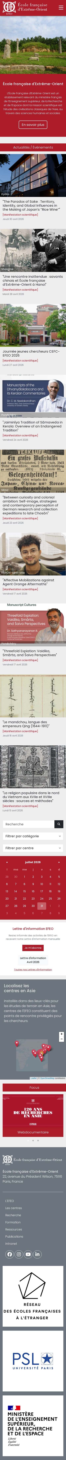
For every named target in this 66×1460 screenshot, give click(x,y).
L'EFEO (9, 1201)
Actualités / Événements (33, 147)
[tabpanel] (33, 1116)
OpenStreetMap (47, 1078)
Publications (14, 1236)
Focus (34, 1087)
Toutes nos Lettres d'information (33, 969)
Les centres (13, 1208)
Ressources (13, 1229)
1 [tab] (28, 1140)
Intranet (11, 1244)
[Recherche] (29, 824)
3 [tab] (38, 1140)
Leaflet (34, 1078)
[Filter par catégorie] (33, 836)
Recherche (13, 1215)
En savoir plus (33, 124)
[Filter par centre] (33, 848)
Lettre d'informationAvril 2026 (33, 960)
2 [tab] (33, 1140)
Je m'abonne (33, 948)
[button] (41, 1058)
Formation (13, 1222)
